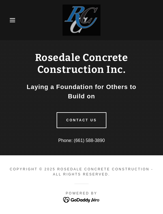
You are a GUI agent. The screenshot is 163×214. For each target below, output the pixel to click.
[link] (82, 20)
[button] (11, 20)
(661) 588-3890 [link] (89, 140)
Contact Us (81, 120)
